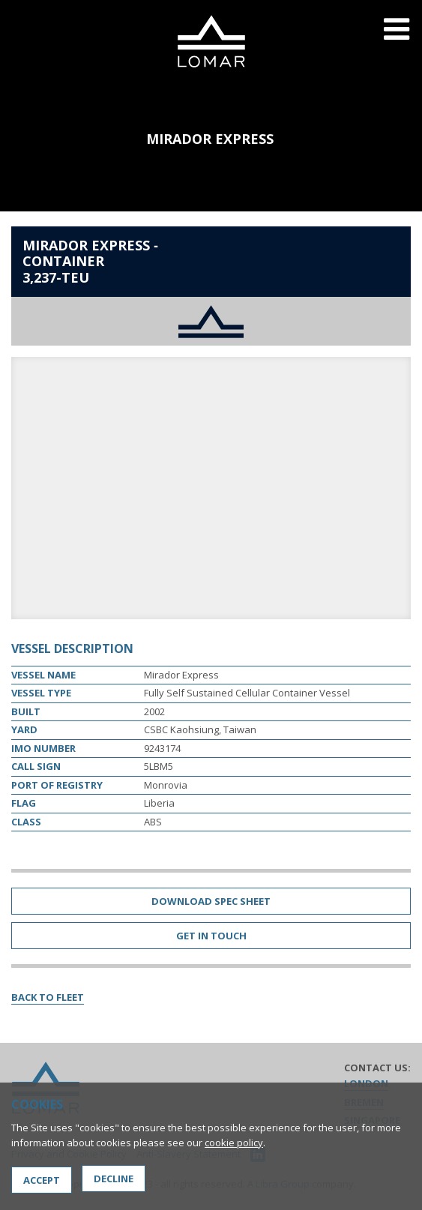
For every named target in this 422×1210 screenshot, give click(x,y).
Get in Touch (211, 935)
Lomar (211, 41)
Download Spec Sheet (211, 901)
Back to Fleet (47, 997)
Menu (396, 39)
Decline (113, 1178)
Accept (41, 1180)
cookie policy (234, 1142)
